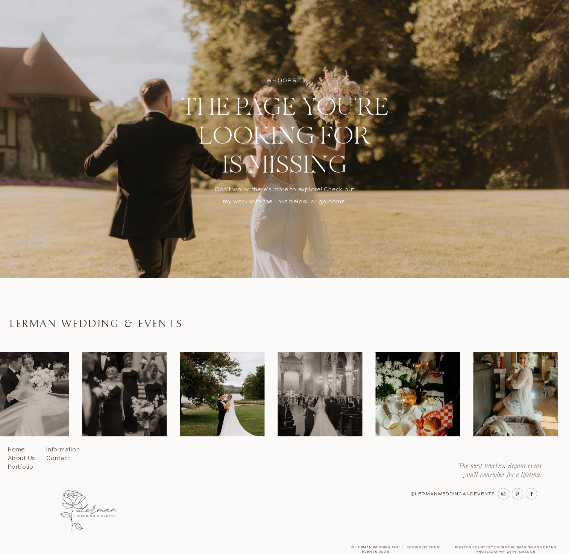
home (336, 201)
